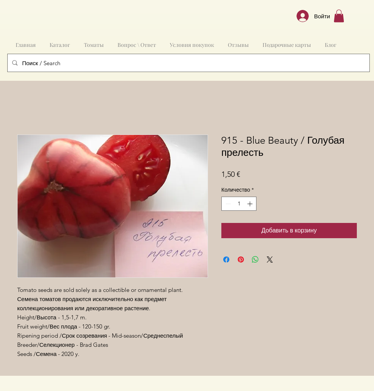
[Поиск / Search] (187, 63)
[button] (339, 16)
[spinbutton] (239, 203)
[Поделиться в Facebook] (226, 259)
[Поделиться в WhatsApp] (255, 259)
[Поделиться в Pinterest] (240, 259)
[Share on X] (269, 259)
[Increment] (250, 203)
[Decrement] (227, 203)
